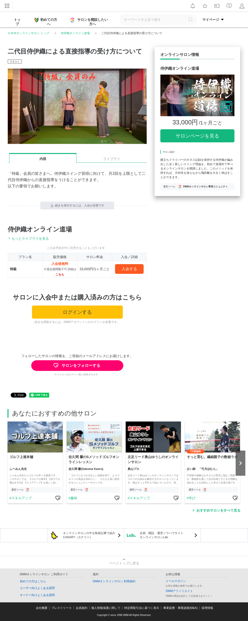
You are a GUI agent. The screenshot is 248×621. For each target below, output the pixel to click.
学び (192, 498)
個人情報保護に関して (105, 608)
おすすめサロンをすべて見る (218, 510)
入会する (129, 269)
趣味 (73, 498)
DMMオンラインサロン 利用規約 (114, 581)
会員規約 (81, 608)
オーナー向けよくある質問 (37, 595)
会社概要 (41, 608)
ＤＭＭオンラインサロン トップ (28, 33)
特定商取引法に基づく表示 (141, 608)
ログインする (77, 312)
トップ (17, 22)
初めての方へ (46, 21)
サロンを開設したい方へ (89, 22)
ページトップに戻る (124, 563)
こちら (59, 274)
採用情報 (207, 608)
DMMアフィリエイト (179, 591)
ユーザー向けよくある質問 (37, 588)
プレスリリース (61, 608)
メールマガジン (176, 581)
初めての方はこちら (33, 581)
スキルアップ (21, 498)
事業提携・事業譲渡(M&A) (180, 608)
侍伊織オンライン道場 (75, 33)
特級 (13, 269)
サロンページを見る (197, 135)
